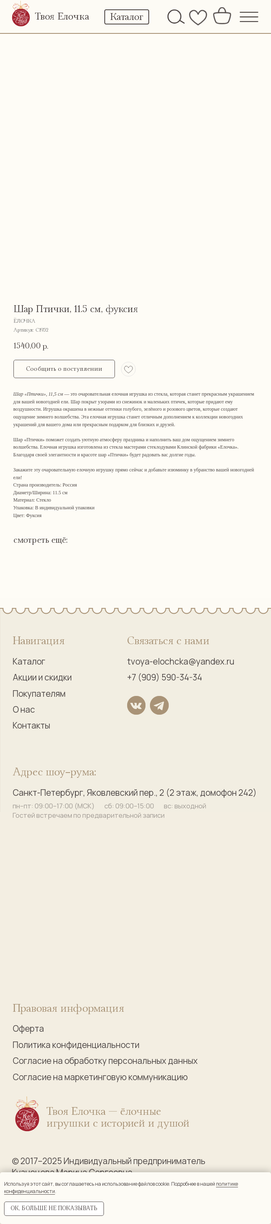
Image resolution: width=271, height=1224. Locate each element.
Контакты (31, 725)
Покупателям (39, 693)
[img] (21, 15)
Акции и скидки (42, 677)
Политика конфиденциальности (76, 1044)
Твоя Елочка (62, 17)
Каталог (29, 661)
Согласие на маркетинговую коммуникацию (100, 1077)
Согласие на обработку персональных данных (105, 1060)
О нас (24, 709)
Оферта (28, 1028)
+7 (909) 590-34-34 (164, 677)
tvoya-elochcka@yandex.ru (180, 661)
